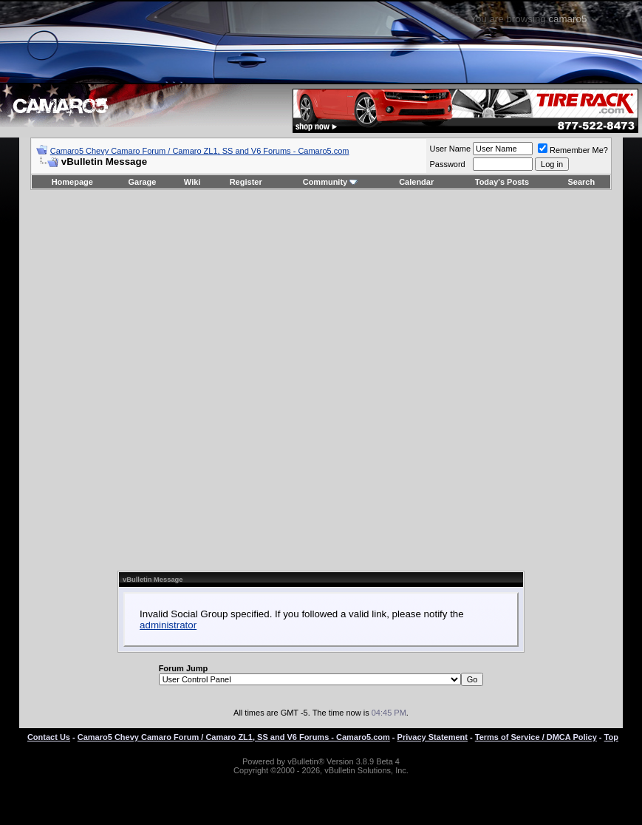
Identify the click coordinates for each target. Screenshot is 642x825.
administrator (168, 625)
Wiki (192, 181)
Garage (143, 181)
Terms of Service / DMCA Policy (536, 737)
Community (330, 181)
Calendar (416, 181)
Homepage (72, 181)
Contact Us (48, 737)
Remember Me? (573, 150)
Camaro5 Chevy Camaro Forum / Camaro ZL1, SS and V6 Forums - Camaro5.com (199, 150)
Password (447, 164)
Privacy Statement (432, 737)
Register (246, 181)
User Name (450, 148)
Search (581, 181)
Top (611, 737)
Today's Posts (502, 181)
